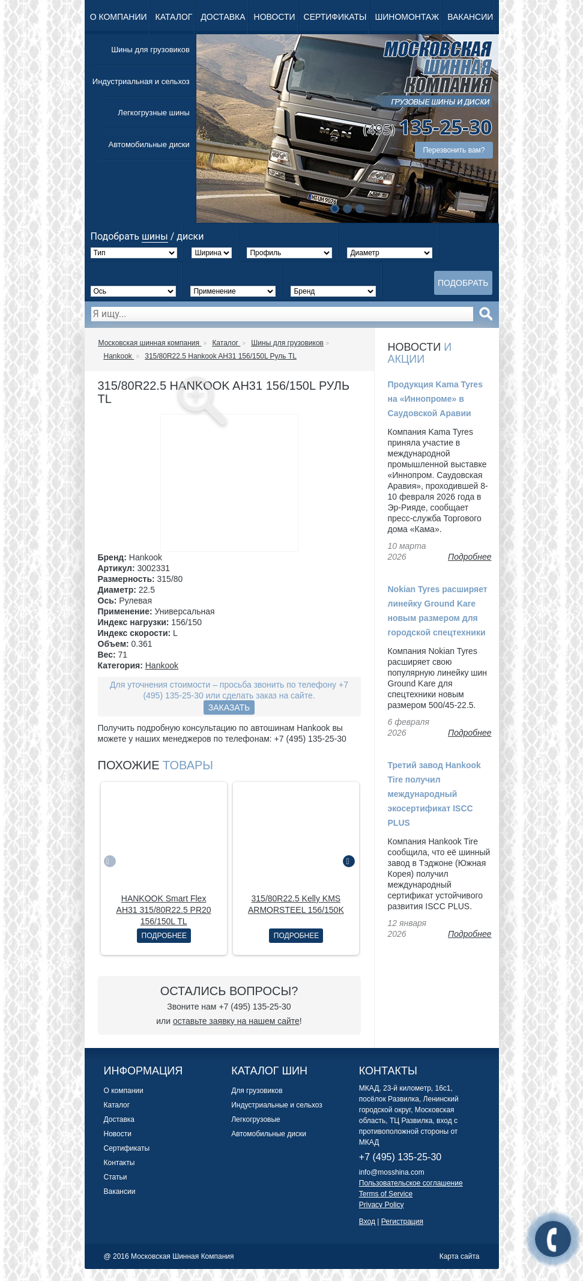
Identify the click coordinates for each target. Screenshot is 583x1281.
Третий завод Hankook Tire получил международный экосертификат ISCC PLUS (434, 794)
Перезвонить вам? (454, 150)
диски (190, 236)
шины (155, 236)
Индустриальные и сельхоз (276, 1105)
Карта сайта (460, 1256)
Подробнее (164, 935)
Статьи (115, 1177)
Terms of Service (385, 1194)
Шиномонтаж (407, 17)
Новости (274, 17)
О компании (118, 17)
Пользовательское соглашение (411, 1183)
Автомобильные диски (149, 144)
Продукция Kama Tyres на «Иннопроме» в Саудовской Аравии (435, 399)
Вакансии (470, 17)
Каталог (174, 17)
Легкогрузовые (255, 1119)
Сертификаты (335, 17)
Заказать (229, 707)
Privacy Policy (381, 1205)
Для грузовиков (256, 1090)
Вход (367, 1221)
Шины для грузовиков (150, 49)
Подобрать (463, 283)
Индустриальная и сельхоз (141, 81)
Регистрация (402, 1221)
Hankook (161, 665)
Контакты (119, 1162)
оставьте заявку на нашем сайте (236, 1021)
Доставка (223, 17)
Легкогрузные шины (153, 112)
